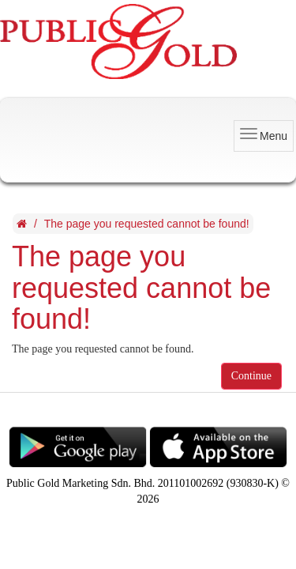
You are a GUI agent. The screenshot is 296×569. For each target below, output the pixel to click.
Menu (263, 135)
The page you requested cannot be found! (146, 223)
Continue (251, 376)
